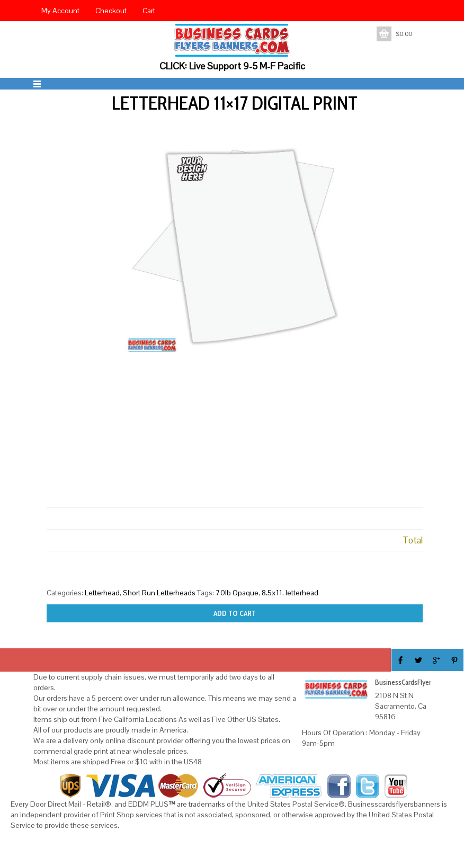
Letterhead (102, 592)
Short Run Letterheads (159, 592)
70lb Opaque (237, 592)
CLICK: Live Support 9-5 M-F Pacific (232, 66)
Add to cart (234, 613)
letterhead (301, 592)
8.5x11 (272, 592)
